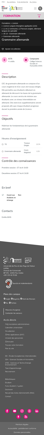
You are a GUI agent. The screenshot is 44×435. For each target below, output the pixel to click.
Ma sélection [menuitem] (10, 331)
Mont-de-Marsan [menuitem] (28, 299)
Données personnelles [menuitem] (22, 432)
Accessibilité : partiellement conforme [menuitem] (22, 428)
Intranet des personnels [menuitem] (14, 338)
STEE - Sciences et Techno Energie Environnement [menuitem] (18, 364)
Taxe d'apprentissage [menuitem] (13, 368)
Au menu (33, 2)
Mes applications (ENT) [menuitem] (14, 335)
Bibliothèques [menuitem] (10, 379)
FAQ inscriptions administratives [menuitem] (17, 324)
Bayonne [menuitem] (16, 299)
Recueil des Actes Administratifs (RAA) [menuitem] (19, 393)
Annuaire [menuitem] (9, 341)
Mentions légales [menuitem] (22, 424)
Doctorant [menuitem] (9, 389)
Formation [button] (11, 15)
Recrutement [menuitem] (10, 371)
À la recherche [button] (22, 2)
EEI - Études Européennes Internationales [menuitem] (20, 356)
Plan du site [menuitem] (9, 348)
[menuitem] (7, 411)
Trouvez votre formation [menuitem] (14, 345)
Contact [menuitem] (8, 396)
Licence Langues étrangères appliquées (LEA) (20, 26)
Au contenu (11, 2)
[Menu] (35, 8)
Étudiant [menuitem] (8, 383)
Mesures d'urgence (12, 310)
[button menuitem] (40, 8)
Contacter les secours (13, 313)
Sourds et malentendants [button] (18, 283)
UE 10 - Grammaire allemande (14, 34)
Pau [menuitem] (6, 303)
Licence (15, 23)
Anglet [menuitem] (7, 299)
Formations (6, 23)
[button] (37, 15)
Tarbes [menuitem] (13, 303)
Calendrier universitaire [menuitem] (13, 328)
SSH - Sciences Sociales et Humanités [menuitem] (19, 359)
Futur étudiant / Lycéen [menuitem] (14, 386)
